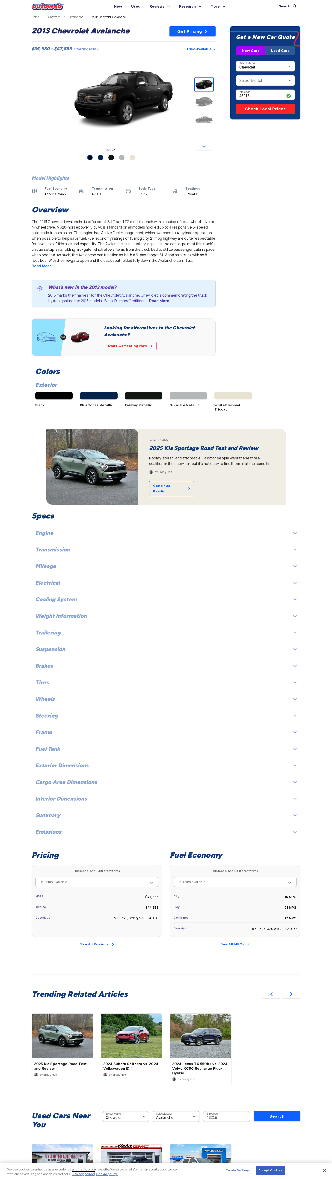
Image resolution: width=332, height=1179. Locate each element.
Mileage (166, 566)
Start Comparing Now (130, 346)
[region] (166, 1171)
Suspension (166, 649)
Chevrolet (54, 17)
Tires (166, 682)
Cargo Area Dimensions (166, 782)
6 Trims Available (199, 49)
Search (277, 1116)
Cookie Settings (238, 1170)
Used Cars (280, 50)
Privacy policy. (83, 1174)
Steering (166, 715)
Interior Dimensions (166, 798)
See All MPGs (235, 944)
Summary (166, 815)
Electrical (166, 582)
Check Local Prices (265, 108)
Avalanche (76, 17)
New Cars (250, 50)
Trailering (166, 632)
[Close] (325, 1170)
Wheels (166, 699)
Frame (166, 732)
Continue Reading (171, 488)
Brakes (166, 665)
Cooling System (166, 599)
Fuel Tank (166, 748)
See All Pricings (97, 944)
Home (35, 17)
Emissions (166, 831)
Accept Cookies (270, 1170)
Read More (42, 265)
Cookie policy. (107, 1174)
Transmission (166, 549)
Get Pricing (192, 31)
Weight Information (166, 616)
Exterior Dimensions (166, 765)
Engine (166, 533)
